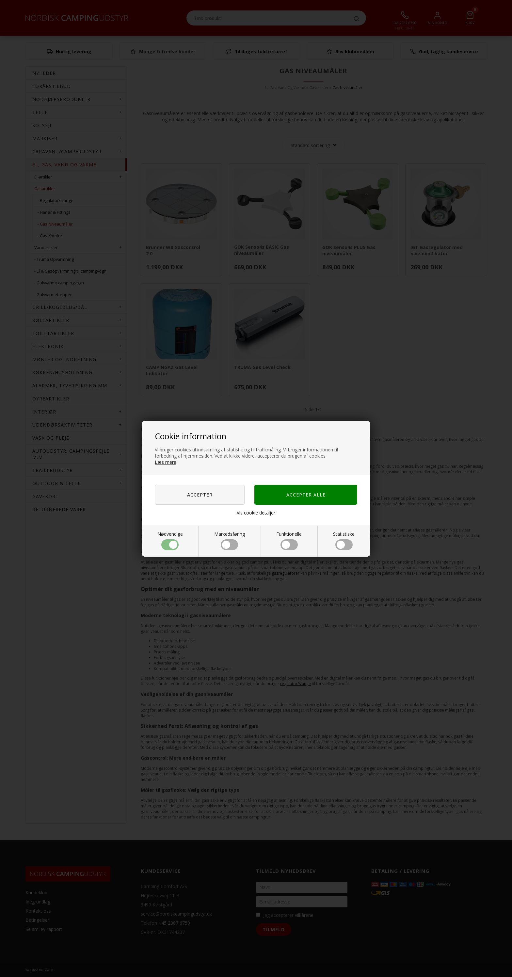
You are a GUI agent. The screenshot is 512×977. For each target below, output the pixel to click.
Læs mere (165, 462)
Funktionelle (289, 540)
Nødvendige (170, 540)
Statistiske (344, 540)
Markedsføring (229, 540)
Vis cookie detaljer (256, 513)
